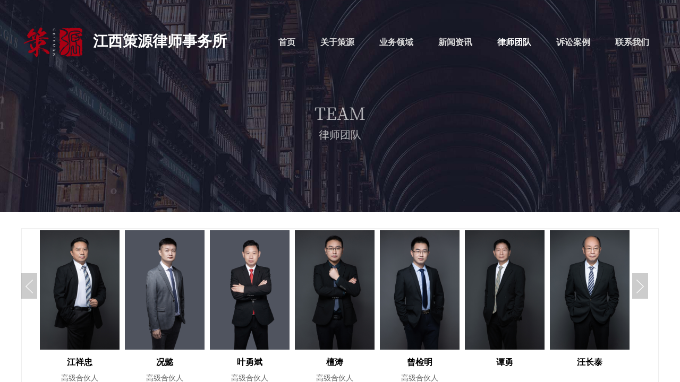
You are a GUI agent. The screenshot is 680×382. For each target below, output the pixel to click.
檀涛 (334, 362)
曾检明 (419, 362)
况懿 (164, 362)
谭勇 (504, 362)
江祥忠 (79, 362)
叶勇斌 (249, 362)
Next (640, 286)
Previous (29, 286)
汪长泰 (589, 362)
